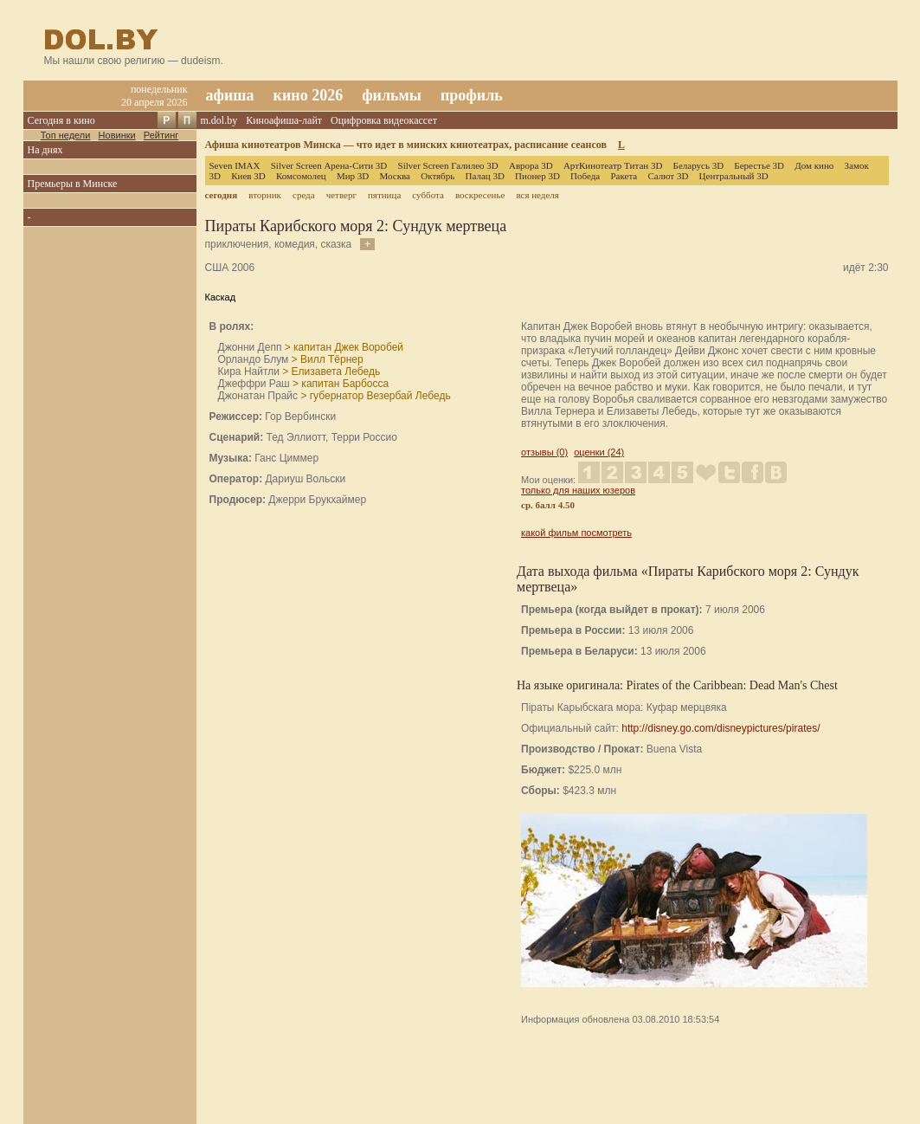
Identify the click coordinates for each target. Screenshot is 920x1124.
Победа (585, 176)
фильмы (391, 95)
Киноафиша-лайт (284, 120)
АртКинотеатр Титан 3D (612, 165)
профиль (472, 95)
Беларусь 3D (698, 165)
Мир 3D (353, 176)
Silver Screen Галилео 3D (448, 165)
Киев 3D (248, 176)
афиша (230, 95)
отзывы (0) (544, 452)
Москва (395, 176)
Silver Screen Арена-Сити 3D (329, 165)
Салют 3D (667, 176)
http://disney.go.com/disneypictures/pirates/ (720, 728)
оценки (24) (599, 452)
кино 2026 (308, 95)
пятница (384, 195)
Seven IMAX (235, 165)
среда (304, 195)
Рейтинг (161, 135)
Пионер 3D (537, 176)
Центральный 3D (734, 176)
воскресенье (480, 195)
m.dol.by (219, 120)
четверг (341, 195)
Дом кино (814, 165)
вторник (264, 195)
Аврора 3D (531, 165)
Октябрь (437, 176)
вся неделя (537, 195)
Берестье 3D (759, 165)
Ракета (623, 176)
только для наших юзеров (578, 490)
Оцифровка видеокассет (384, 120)
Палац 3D (484, 176)
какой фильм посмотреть (576, 532)
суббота (427, 195)
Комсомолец (301, 176)
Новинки (117, 135)
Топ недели (66, 135)
